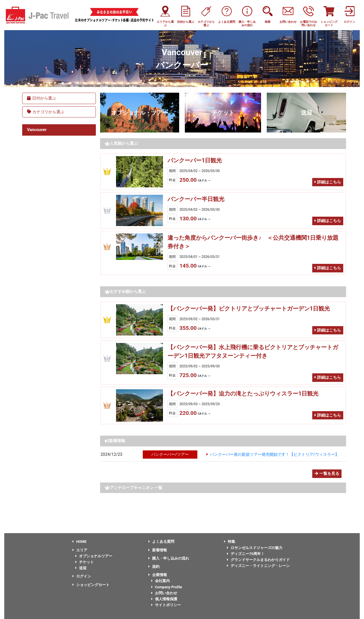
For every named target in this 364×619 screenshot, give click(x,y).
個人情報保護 (164, 599)
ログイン (82, 576)
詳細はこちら (328, 182)
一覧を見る (327, 473)
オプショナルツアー (93, 556)
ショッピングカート (91, 585)
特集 (229, 541)
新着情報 (157, 550)
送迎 (306, 112)
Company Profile (166, 587)
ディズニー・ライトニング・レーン (258, 566)
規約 (154, 566)
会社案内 (160, 581)
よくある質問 (161, 541)
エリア (80, 550)
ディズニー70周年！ (245, 554)
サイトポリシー (166, 605)
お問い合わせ (164, 593)
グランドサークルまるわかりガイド (258, 560)
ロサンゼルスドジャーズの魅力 (254, 548)
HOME (79, 541)
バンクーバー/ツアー (170, 454)
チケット (223, 112)
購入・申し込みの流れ (168, 558)
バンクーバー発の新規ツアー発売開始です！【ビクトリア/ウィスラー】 (274, 454)
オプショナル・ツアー (139, 112)
